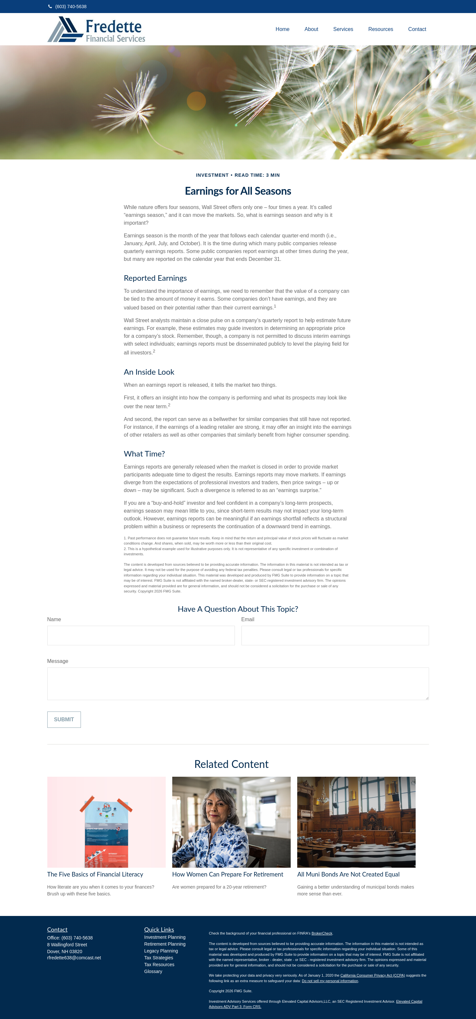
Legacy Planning (161, 950)
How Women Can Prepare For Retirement (228, 874)
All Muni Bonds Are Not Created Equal (348, 874)
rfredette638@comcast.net (74, 957)
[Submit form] (64, 720)
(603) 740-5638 (67, 6)
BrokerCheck (322, 933)
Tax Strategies (158, 957)
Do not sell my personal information (330, 981)
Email (247, 619)
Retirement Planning (165, 944)
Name (54, 619)
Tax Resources (159, 964)
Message (58, 661)
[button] (282, 29)
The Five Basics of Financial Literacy (95, 874)
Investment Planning (165, 937)
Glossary (153, 971)
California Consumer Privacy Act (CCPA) (372, 975)
